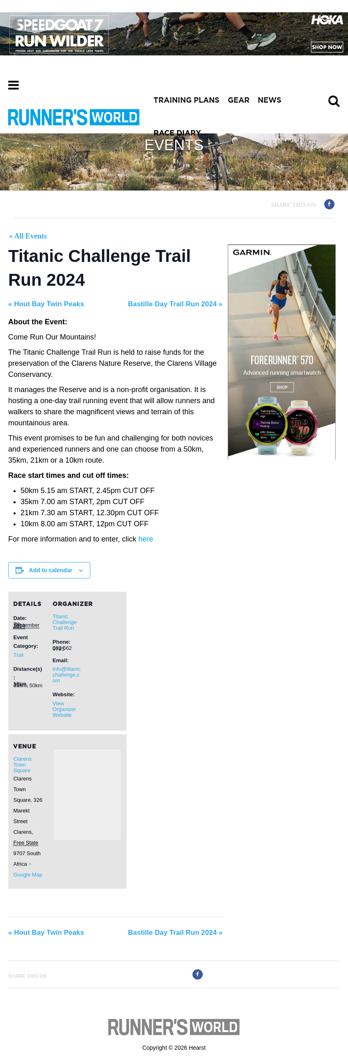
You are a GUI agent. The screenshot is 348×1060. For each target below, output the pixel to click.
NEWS (270, 100)
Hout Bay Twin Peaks (46, 304)
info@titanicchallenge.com (66, 675)
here (145, 539)
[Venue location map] (87, 794)
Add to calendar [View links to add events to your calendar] (51, 570)
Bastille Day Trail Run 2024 (175, 304)
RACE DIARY (177, 133)
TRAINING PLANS (186, 100)
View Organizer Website (64, 709)
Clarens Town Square (22, 764)
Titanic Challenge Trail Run (65, 622)
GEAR (239, 100)
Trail (18, 655)
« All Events (28, 236)
